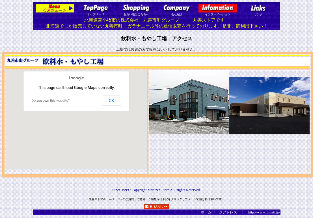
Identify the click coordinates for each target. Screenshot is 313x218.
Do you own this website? (51, 101)
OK (111, 100)
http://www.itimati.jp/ (264, 212)
